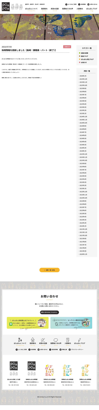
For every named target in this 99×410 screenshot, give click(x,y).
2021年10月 (83, 235)
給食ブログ (84, 56)
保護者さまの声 (67, 9)
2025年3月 (83, 107)
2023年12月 (83, 154)
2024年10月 (83, 123)
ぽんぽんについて (31, 9)
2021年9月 (83, 238)
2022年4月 (83, 217)
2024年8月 (83, 129)
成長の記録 (55, 9)
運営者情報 (53, 354)
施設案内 (44, 9)
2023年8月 (83, 167)
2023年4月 (83, 179)
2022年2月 (83, 223)
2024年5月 (83, 138)
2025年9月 (83, 88)
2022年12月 (83, 192)
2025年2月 (83, 110)
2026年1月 (83, 76)
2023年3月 (83, 182)
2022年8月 (83, 204)
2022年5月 (83, 213)
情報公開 (63, 354)
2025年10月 (83, 85)
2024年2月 (83, 148)
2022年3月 (83, 220)
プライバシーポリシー (76, 354)
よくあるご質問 (70, 4)
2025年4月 (83, 104)
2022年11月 (83, 195)
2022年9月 (83, 201)
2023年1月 (83, 188)
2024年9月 (83, 126)
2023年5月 (83, 176)
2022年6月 (83, 210)
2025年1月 (83, 113)
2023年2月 (83, 185)
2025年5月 (83, 101)
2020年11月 (83, 254)
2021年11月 (83, 232)
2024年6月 (83, 135)
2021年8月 (83, 242)
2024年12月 (83, 116)
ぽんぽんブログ (91, 9)
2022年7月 (83, 207)
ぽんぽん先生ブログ (87, 59)
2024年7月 (83, 132)
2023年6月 (83, 173)
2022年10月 (83, 198)
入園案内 (80, 9)
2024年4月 (83, 141)
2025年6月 (83, 98)
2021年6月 (83, 248)
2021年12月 (83, 229)
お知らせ (84, 62)
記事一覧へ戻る (50, 270)
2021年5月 (83, 251)
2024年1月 (83, 151)
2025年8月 (83, 91)
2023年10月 (83, 160)
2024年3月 (83, 145)
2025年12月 (83, 79)
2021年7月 (83, 245)
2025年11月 (83, 82)
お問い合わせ (92, 4)
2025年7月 (83, 95)
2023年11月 (83, 157)
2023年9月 (83, 163)
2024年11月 (83, 120)
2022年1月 (83, 226)
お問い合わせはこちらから (47, 314)
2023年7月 (83, 170)
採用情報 (82, 4)
